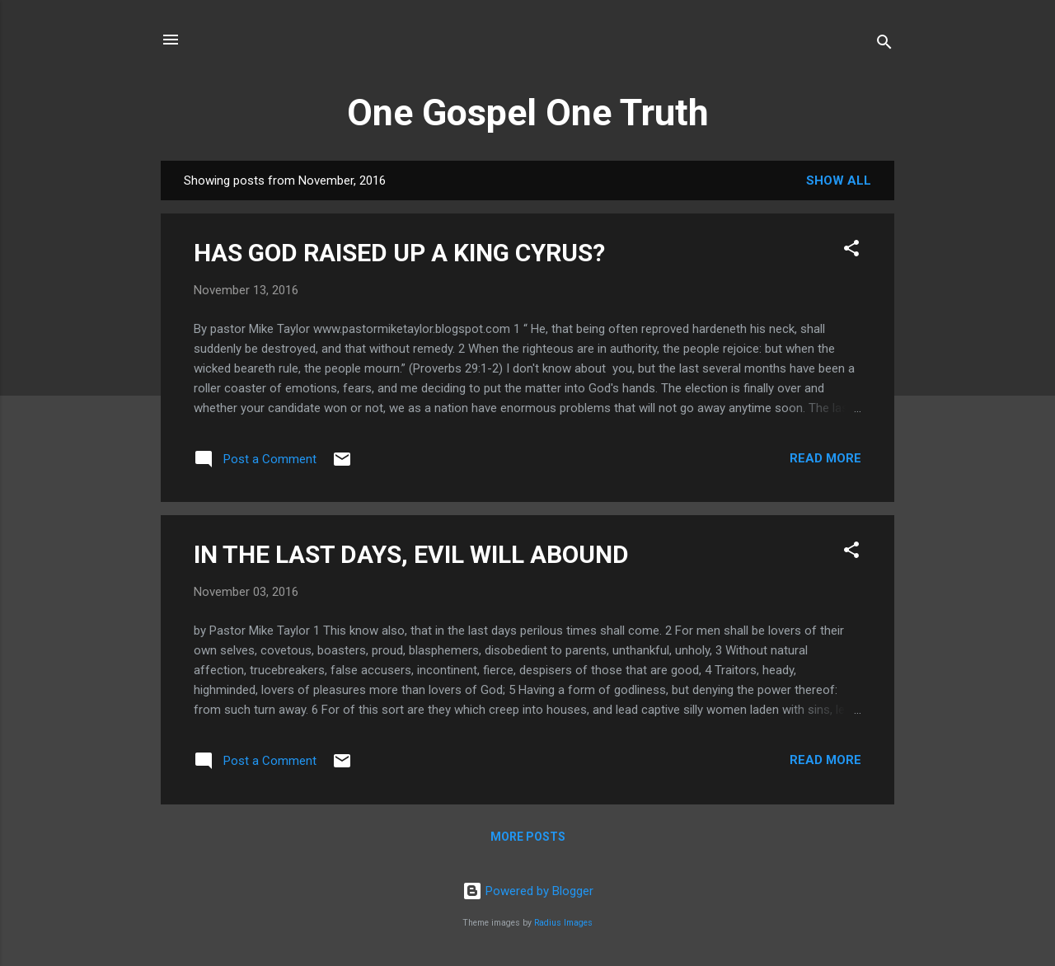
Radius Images (563, 922)
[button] (851, 251)
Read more (825, 458)
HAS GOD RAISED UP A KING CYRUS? (399, 252)
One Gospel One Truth (528, 112)
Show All (838, 180)
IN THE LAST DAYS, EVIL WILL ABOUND (411, 554)
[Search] (884, 45)
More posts (527, 836)
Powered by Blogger (527, 891)
